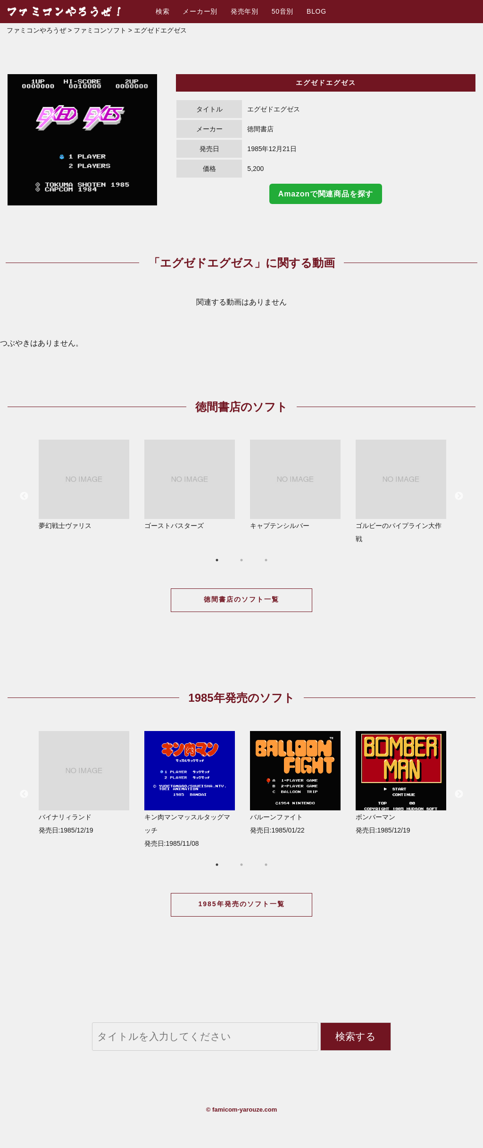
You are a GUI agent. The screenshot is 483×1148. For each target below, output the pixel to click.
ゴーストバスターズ (189, 484)
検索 (162, 11)
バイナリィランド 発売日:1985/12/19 (84, 782)
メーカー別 (200, 11)
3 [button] (266, 560)
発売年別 (244, 11)
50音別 (282, 11)
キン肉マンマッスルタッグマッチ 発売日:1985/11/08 (189, 789)
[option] (83, 139)
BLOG (316, 11)
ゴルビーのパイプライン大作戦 (401, 491)
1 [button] (217, 560)
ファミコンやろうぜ (36, 30)
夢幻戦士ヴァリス (84, 484)
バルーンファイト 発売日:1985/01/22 (295, 782)
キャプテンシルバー (295, 484)
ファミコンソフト (100, 30)
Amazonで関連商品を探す (325, 194)
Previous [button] (24, 496)
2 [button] (241, 560)
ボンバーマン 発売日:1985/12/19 (401, 782)
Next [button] (459, 496)
